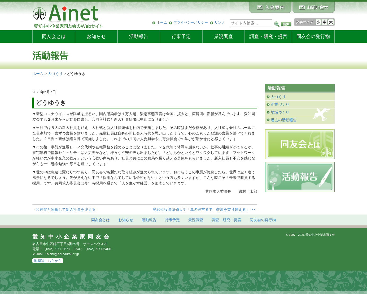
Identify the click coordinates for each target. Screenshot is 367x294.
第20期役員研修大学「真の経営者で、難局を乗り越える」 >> (204, 209)
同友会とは (54, 36)
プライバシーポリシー (190, 22)
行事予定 (181, 36)
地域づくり (280, 112)
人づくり (278, 97)
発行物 (313, 36)
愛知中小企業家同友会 (72, 237)
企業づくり (280, 104)
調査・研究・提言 (268, 36)
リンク (220, 22)
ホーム (162, 22)
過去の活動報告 (284, 120)
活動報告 (138, 36)
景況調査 (223, 36)
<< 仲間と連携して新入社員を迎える (64, 209)
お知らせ (96, 36)
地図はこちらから (48, 261)
